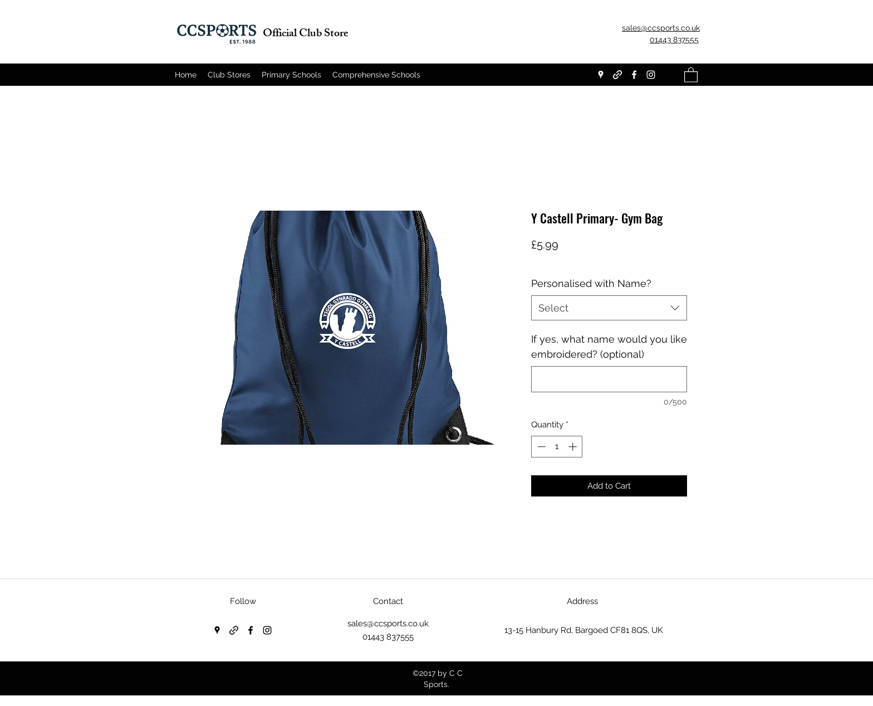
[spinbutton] (557, 446)
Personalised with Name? (591, 283)
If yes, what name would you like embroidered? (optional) (609, 346)
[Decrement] (540, 446)
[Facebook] (634, 74)
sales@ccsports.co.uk (388, 624)
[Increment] (573, 446)
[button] (691, 74)
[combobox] (609, 307)
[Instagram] (650, 74)
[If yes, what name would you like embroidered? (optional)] (609, 379)
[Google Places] (600, 74)
